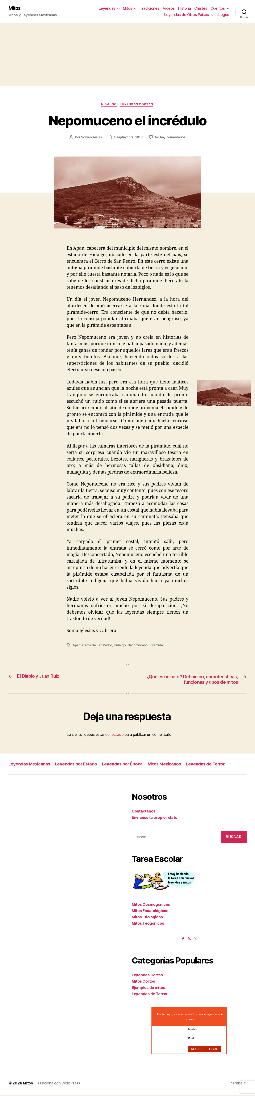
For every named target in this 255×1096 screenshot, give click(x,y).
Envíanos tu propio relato (154, 818)
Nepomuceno (138, 646)
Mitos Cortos (143, 982)
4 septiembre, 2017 (128, 138)
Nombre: (192, 1030)
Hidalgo (109, 105)
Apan (76, 646)
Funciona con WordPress (59, 1084)
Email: (191, 1039)
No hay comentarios (171, 138)
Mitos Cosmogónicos (151, 905)
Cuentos (217, 8)
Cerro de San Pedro (97, 646)
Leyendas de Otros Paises (186, 15)
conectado (114, 735)
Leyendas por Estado (78, 765)
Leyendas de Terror (211, 765)
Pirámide (157, 646)
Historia (184, 8)
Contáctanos (143, 812)
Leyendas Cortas (137, 105)
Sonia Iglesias (90, 138)
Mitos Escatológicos (150, 911)
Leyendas (107, 8)
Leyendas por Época (125, 765)
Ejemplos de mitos (148, 988)
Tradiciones (149, 8)
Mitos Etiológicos (147, 918)
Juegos (223, 15)
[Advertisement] (127, 54)
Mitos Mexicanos (168, 765)
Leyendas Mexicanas (29, 765)
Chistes (200, 8)
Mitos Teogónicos (148, 924)
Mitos (15, 8)
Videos (169, 8)
